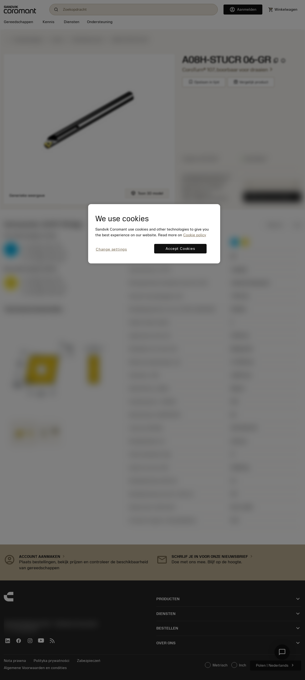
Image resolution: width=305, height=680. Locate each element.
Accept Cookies (180, 248)
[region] (154, 233)
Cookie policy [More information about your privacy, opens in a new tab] (194, 235)
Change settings (111, 249)
